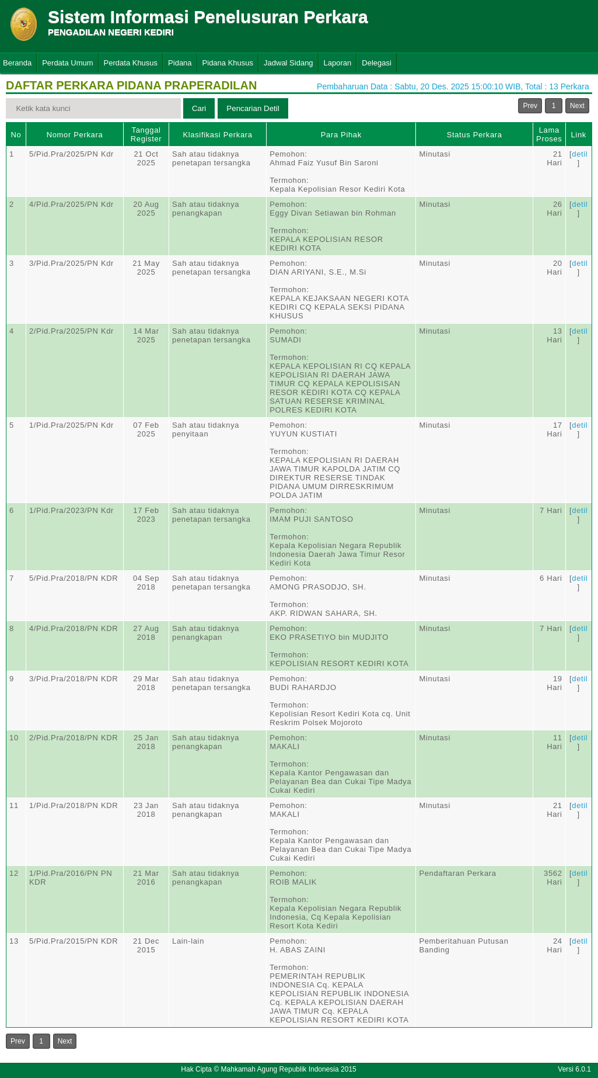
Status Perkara (474, 134)
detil (579, 154)
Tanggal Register (146, 134)
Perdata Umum (67, 62)
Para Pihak (341, 134)
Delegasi (376, 62)
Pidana (179, 62)
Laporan (338, 62)
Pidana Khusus (227, 62)
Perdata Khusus (131, 62)
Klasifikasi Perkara (217, 134)
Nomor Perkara (75, 134)
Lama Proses (549, 134)
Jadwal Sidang (288, 62)
